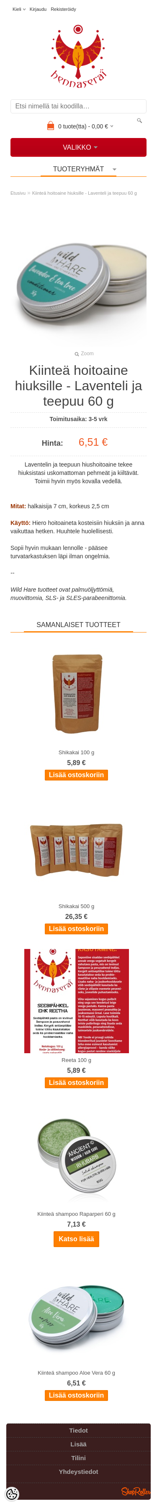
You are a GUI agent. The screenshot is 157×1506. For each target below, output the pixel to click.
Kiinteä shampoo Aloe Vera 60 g (76, 1373)
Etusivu (18, 193)
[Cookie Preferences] (11, 1494)
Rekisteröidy (63, 9)
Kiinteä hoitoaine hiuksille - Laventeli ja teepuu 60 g (84, 193)
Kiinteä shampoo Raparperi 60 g (76, 1214)
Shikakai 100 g (76, 752)
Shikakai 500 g (76, 906)
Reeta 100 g (76, 1060)
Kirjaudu (38, 9)
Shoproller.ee (136, 1491)
